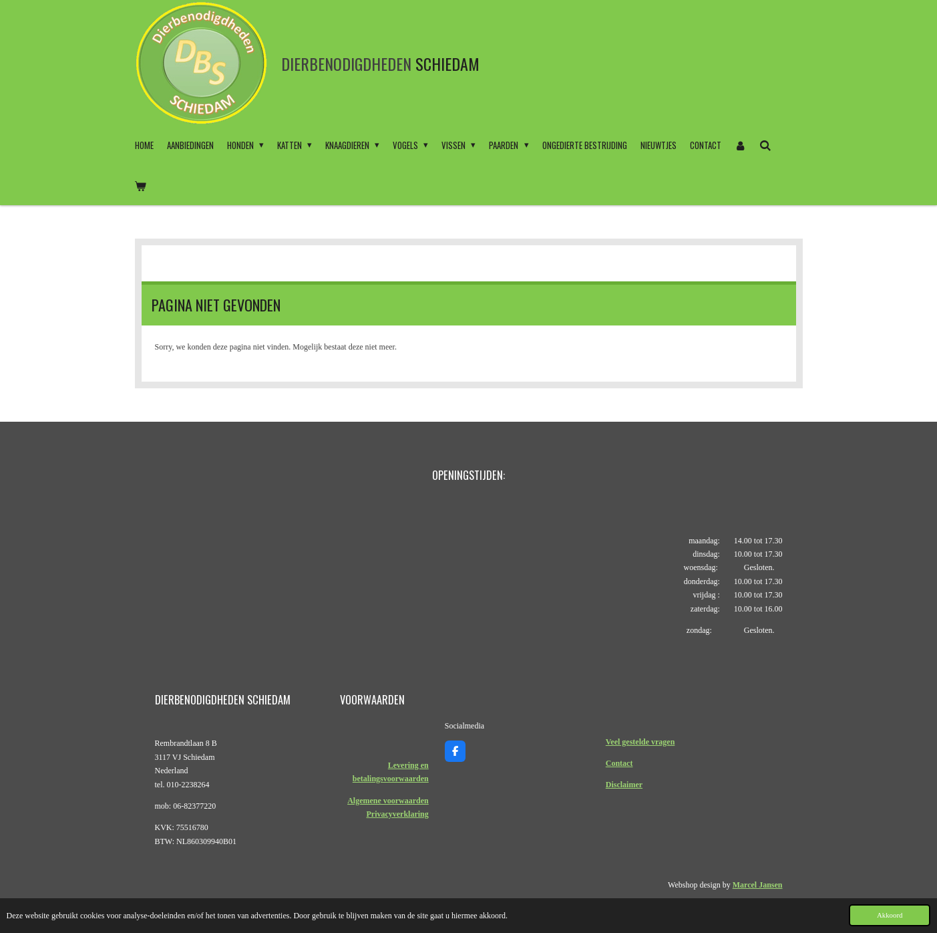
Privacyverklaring (397, 814)
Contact (619, 763)
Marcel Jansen (758, 885)
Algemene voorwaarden (388, 800)
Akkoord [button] (889, 915)
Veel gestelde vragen (640, 742)
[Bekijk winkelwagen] (141, 185)
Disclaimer (624, 784)
